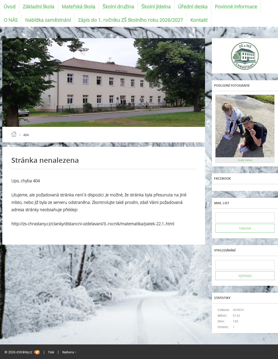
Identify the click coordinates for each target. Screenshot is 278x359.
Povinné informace (236, 6)
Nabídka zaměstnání (48, 20)
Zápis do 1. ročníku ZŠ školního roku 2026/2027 (130, 20)
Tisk (51, 352)
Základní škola (38, 6)
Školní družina (118, 6)
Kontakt (199, 20)
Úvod (9, 6)
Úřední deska (193, 6)
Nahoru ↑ (69, 352)
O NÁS (11, 20)
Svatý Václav (245, 160)
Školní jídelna (156, 6)
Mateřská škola (78, 6)
